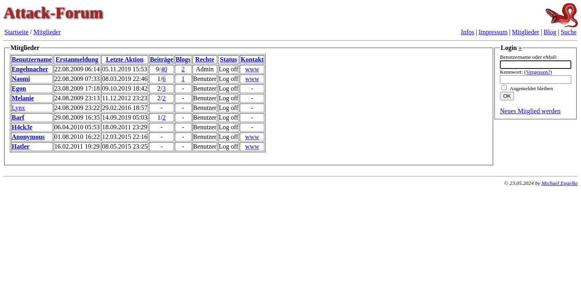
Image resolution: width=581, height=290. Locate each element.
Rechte (204, 59)
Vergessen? (538, 72)
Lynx (18, 107)
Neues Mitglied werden (530, 111)
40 (164, 69)
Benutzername (32, 59)
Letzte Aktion (125, 59)
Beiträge (161, 59)
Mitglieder (47, 32)
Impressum (493, 32)
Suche (569, 32)
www (252, 69)
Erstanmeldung (77, 59)
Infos (467, 32)
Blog (550, 32)
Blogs (183, 59)
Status (228, 59)
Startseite (16, 32)
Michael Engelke (559, 183)
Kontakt (251, 59)
